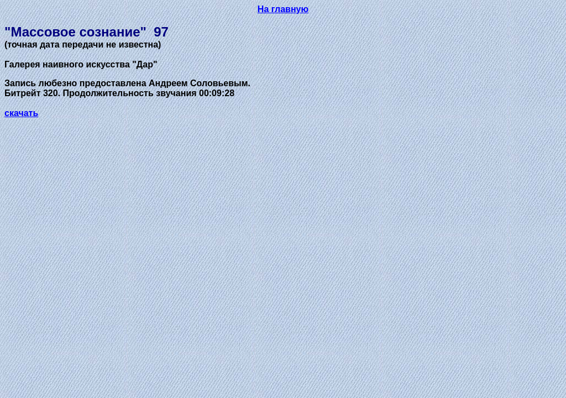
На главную (283, 9)
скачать (21, 113)
